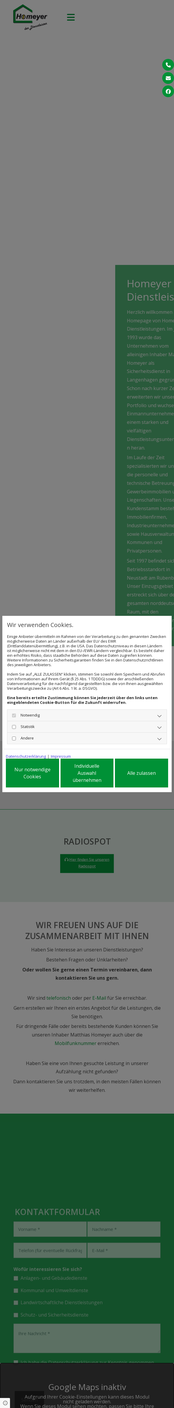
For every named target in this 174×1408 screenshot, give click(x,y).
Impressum (61, 754)
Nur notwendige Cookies (32, 773)
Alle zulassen (141, 773)
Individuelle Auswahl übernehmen (87, 773)
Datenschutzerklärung (26, 754)
